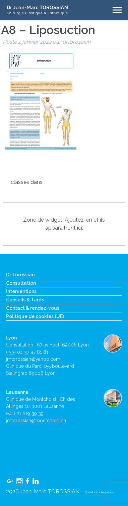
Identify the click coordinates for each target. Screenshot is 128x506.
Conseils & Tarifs (25, 299)
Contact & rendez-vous (32, 308)
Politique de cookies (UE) (35, 316)
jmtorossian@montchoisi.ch (36, 420)
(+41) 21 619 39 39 (25, 413)
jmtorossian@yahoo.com (33, 359)
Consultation (21, 283)
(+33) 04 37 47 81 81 (27, 352)
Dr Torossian (20, 274)
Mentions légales (98, 492)
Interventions (21, 291)
